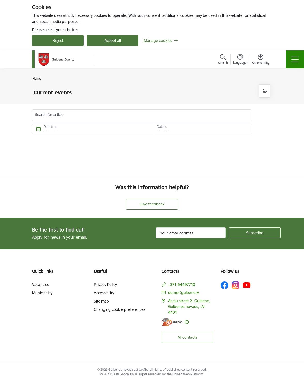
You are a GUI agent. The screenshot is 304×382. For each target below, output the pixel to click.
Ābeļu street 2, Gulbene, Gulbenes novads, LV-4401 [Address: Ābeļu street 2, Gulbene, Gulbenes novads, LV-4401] (189, 306)
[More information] (187, 322)
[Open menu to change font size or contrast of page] (260, 60)
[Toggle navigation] (295, 59)
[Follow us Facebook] (224, 285)
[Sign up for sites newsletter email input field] (191, 232)
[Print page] (264, 91)
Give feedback (152, 204)
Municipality (42, 292)
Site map (101, 301)
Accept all (113, 40)
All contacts (187, 337)
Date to (162, 127)
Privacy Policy (105, 284)
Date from (51, 127)
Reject (58, 40)
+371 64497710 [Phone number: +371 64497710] (181, 284)
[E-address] (172, 322)
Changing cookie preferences (119, 309)
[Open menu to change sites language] (239, 60)
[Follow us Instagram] (235, 285)
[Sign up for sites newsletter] (255, 232)
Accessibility (104, 292)
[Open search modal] (222, 60)
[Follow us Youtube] (247, 285)
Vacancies (40, 284)
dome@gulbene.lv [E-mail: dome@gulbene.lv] (183, 292)
